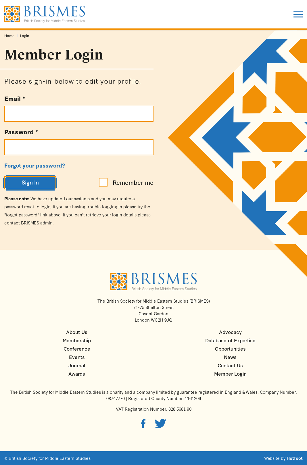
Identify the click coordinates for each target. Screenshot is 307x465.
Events (77, 356)
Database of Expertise (230, 340)
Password (21, 132)
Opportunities (230, 348)
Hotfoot (295, 458)
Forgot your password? (34, 165)
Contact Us (230, 365)
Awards (76, 373)
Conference (77, 348)
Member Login (230, 373)
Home (9, 35)
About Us (76, 331)
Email (14, 98)
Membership (77, 340)
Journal (76, 365)
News (230, 356)
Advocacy (230, 331)
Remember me (126, 182)
